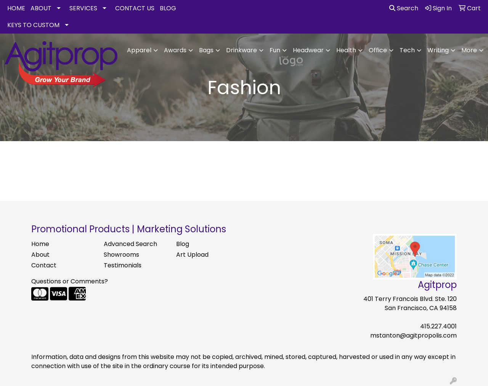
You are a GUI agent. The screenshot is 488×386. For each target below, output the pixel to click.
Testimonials (122, 265)
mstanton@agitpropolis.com (413, 335)
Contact (43, 265)
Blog (182, 244)
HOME (16, 8)
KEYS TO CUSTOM (33, 25)
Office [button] (378, 50)
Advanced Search (130, 244)
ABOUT (40, 8)
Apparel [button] (139, 50)
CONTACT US (134, 8)
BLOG (168, 8)
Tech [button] (407, 50)
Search (403, 8)
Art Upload (192, 254)
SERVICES (83, 8)
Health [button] (346, 50)
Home (40, 244)
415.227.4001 (438, 326)
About (40, 254)
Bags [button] (206, 50)
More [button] (469, 50)
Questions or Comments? (69, 281)
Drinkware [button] (241, 50)
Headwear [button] (308, 50)
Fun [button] (275, 50)
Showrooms (121, 254)
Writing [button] (438, 50)
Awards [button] (175, 50)
